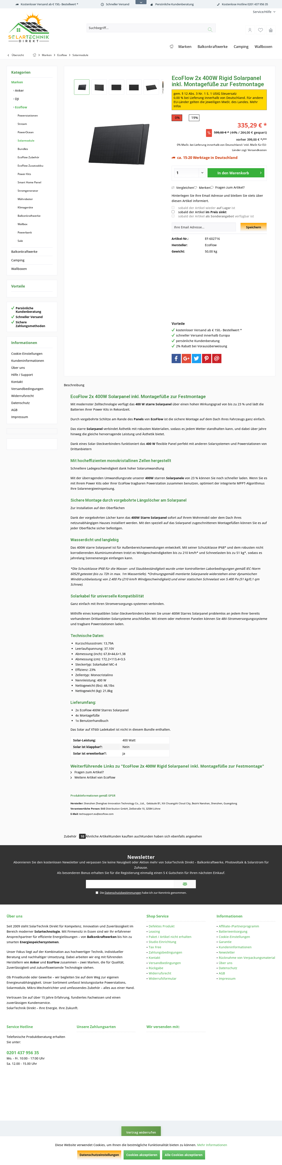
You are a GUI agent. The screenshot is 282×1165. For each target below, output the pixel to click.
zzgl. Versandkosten (254, 150)
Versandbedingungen (27, 389)
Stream (22, 124)
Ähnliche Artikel (97, 836)
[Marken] (185, 46)
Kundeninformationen (27, 361)
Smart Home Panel (29, 182)
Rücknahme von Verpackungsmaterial (247, 958)
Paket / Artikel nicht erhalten (170, 937)
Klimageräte (25, 207)
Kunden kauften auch (125, 836)
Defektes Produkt (161, 926)
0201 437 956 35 (23, 1053)
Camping (17, 260)
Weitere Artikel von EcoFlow (92, 777)
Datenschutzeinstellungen (99, 1155)
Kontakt (17, 382)
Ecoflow (20, 107)
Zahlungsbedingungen (165, 952)
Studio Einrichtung (162, 942)
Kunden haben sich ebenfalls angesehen (171, 836)
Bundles (22, 149)
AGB (14, 410)
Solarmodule (25, 140)
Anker (19, 90)
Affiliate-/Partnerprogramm (239, 926)
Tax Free (155, 947)
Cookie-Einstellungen (27, 353)
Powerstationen (27, 115)
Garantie (225, 942)
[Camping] (241, 46)
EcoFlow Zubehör (28, 157)
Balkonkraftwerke (29, 216)
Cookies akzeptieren (141, 1155)
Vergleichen (183, 188)
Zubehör (75, 836)
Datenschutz (20, 403)
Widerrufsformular (162, 978)
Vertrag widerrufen (141, 1132)
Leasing (154, 931)
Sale (20, 241)
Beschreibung (74, 385)
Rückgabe (156, 968)
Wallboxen (19, 269)
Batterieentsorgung (233, 931)
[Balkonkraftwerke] (213, 46)
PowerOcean (25, 132)
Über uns (18, 368)
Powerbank (24, 232)
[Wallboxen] (263, 46)
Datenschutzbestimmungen (123, 893)
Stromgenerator (27, 191)
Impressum (19, 417)
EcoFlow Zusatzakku (30, 165)
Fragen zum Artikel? (227, 187)
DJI (16, 99)
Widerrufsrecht (22, 396)
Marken (17, 82)
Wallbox (22, 224)
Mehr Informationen (212, 1145)
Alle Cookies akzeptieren (183, 1155)
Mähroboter (25, 199)
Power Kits (24, 174)
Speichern (253, 227)
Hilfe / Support (22, 375)
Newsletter (227, 952)
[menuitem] (262, 12)
